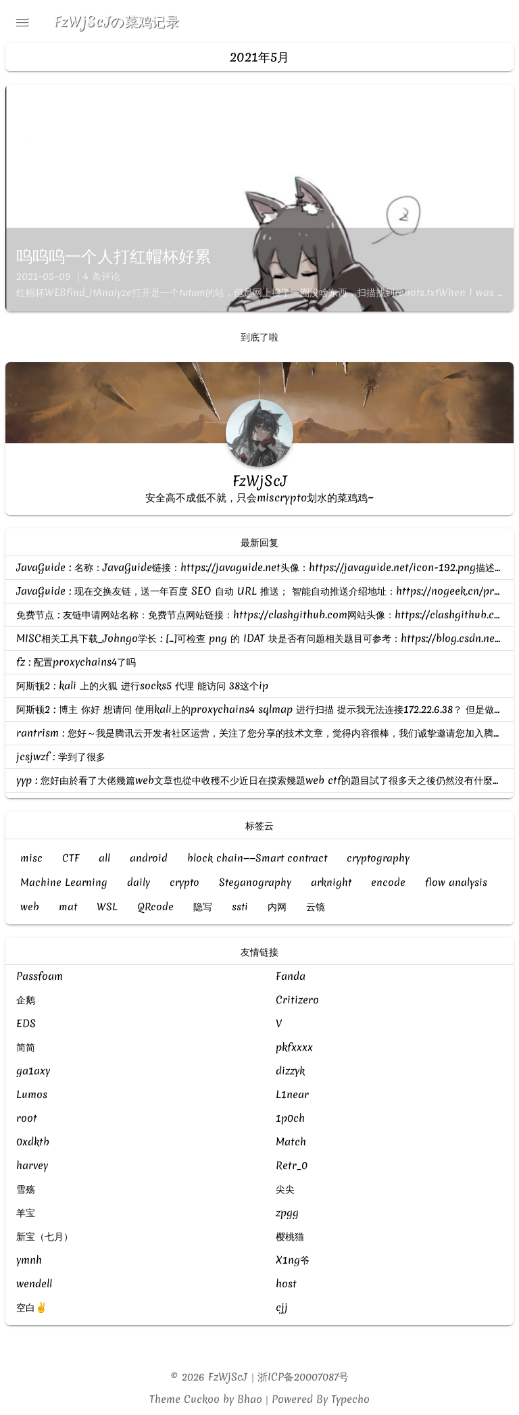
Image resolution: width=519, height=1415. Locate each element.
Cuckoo (202, 1399)
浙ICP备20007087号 (303, 1376)
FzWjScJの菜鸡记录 (117, 21)
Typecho (351, 1399)
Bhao (249, 1399)
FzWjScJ (228, 1376)
